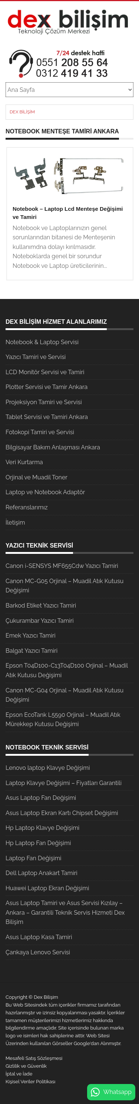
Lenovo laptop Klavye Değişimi (48, 767)
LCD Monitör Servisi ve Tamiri (45, 372)
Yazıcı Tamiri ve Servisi (36, 356)
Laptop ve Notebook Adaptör (45, 492)
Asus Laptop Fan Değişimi (41, 797)
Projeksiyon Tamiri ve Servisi (44, 402)
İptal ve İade (19, 1074)
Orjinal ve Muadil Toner (36, 477)
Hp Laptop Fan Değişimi (38, 843)
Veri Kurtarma (24, 462)
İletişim (15, 522)
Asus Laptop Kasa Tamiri (39, 937)
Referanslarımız (27, 507)
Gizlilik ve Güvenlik (26, 1066)
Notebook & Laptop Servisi (42, 342)
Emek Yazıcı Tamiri (31, 635)
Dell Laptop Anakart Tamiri (41, 873)
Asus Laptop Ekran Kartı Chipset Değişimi (62, 813)
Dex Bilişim (22, 111)
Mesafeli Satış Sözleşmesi (34, 1058)
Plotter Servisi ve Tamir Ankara (46, 386)
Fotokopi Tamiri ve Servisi (40, 432)
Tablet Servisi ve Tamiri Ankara (47, 416)
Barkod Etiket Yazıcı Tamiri (41, 605)
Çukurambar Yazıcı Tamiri (40, 620)
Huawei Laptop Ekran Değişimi (47, 888)
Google (82, 1043)
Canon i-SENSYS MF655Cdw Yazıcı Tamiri (62, 565)
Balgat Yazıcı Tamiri (31, 650)
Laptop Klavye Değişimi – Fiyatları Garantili (64, 783)
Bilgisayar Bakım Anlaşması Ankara (53, 447)
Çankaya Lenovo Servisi (38, 952)
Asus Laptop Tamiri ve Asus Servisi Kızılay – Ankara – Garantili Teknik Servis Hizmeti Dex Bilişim (65, 912)
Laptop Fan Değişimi (34, 858)
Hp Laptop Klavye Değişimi (42, 827)
